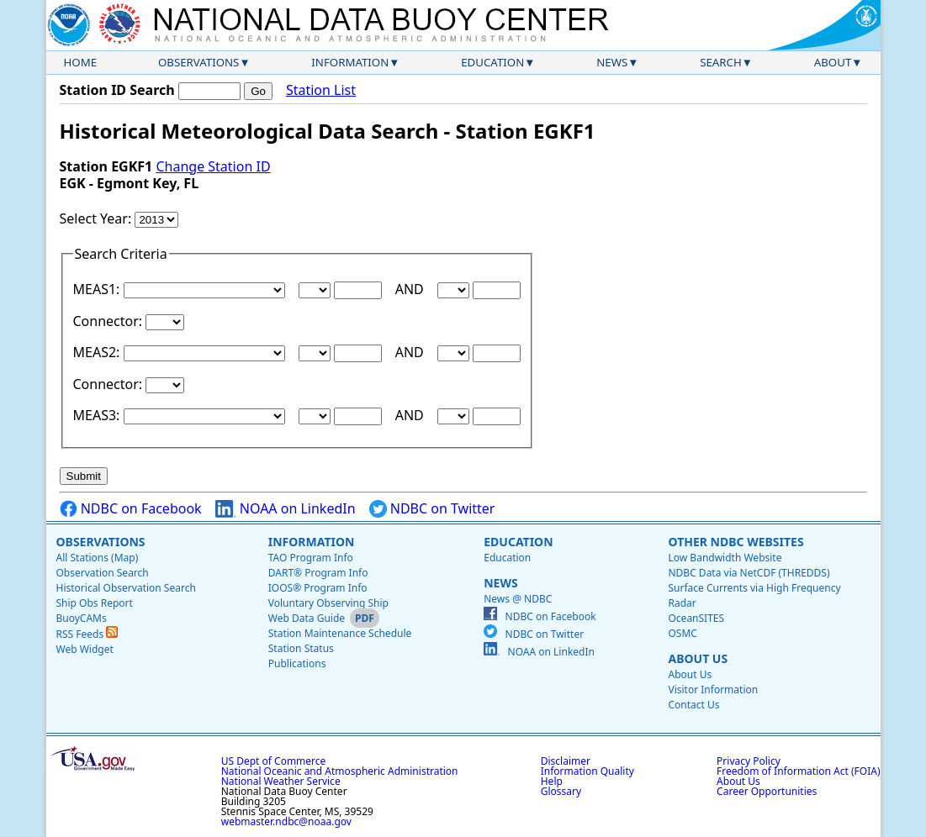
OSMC (682, 633)
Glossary (561, 791)
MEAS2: (98, 352)
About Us (698, 658)
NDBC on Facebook (131, 509)
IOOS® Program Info (318, 588)
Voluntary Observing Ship (328, 603)
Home (81, 62)
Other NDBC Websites (735, 542)
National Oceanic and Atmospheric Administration (339, 771)
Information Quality (587, 771)
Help (552, 781)
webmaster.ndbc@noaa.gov (286, 821)
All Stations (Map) (97, 557)
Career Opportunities (767, 791)
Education (492, 62)
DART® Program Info (318, 573)
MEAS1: (98, 289)
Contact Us (693, 705)
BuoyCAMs (81, 618)
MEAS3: (98, 415)
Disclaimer (565, 761)
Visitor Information (713, 689)
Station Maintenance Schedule (340, 633)
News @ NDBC (518, 599)
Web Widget (85, 649)
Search (721, 62)
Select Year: (97, 218)
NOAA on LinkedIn (285, 509)
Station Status (301, 648)
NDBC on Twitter (432, 509)
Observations (198, 62)
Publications (297, 663)
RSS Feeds (87, 634)
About (833, 62)
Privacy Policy (748, 761)
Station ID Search (117, 90)
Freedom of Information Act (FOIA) (798, 771)
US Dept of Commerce (273, 761)
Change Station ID (213, 166)
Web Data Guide (306, 618)
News (611, 62)
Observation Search (102, 573)
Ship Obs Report (94, 603)
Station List (321, 90)
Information (350, 62)
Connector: (109, 321)
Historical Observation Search (126, 588)
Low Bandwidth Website (724, 557)
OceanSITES (696, 618)
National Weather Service (281, 781)
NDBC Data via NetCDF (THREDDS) (748, 573)
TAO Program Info (310, 557)
